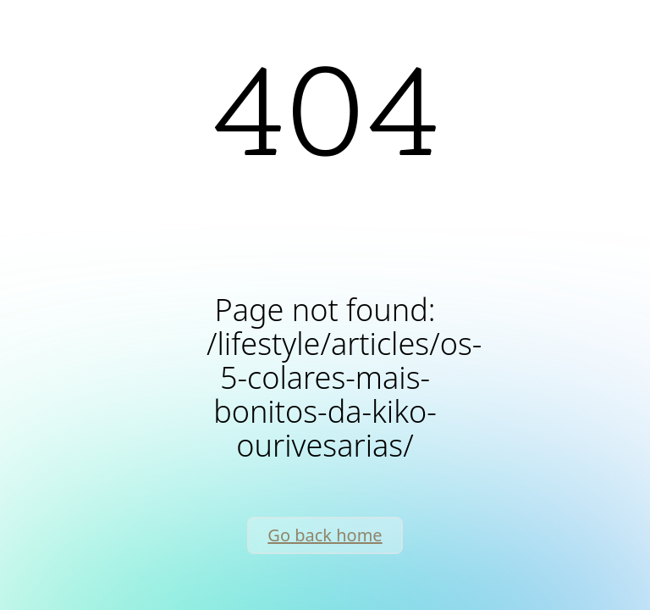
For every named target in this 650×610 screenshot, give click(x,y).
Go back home (324, 535)
